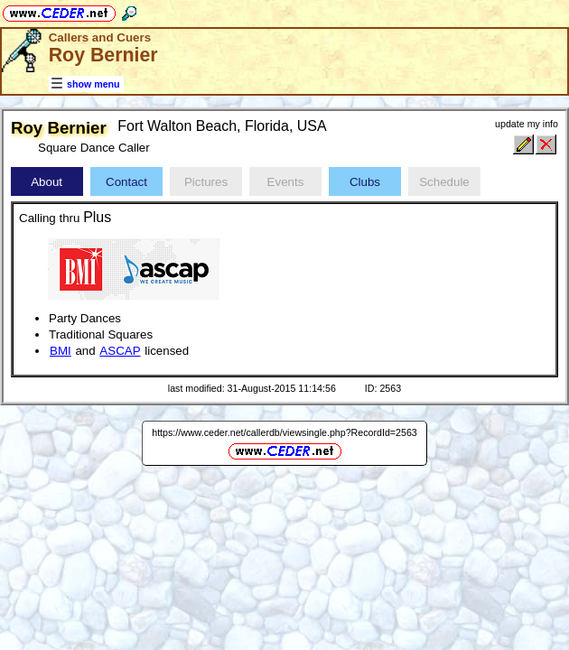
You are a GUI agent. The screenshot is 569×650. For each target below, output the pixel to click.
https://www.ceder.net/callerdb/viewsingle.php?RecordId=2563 (284, 432)
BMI (60, 351)
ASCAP (119, 351)
